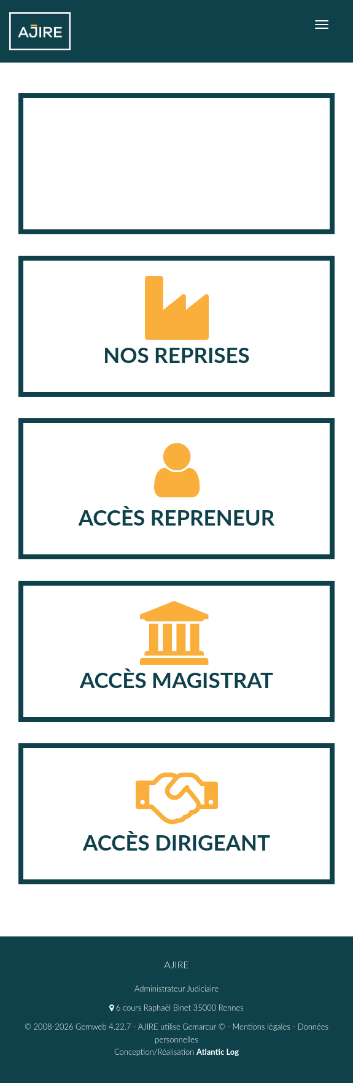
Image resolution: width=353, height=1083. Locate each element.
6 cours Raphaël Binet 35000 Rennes (176, 1007)
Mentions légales (261, 1026)
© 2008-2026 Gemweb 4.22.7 (78, 1026)
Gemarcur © (203, 1026)
